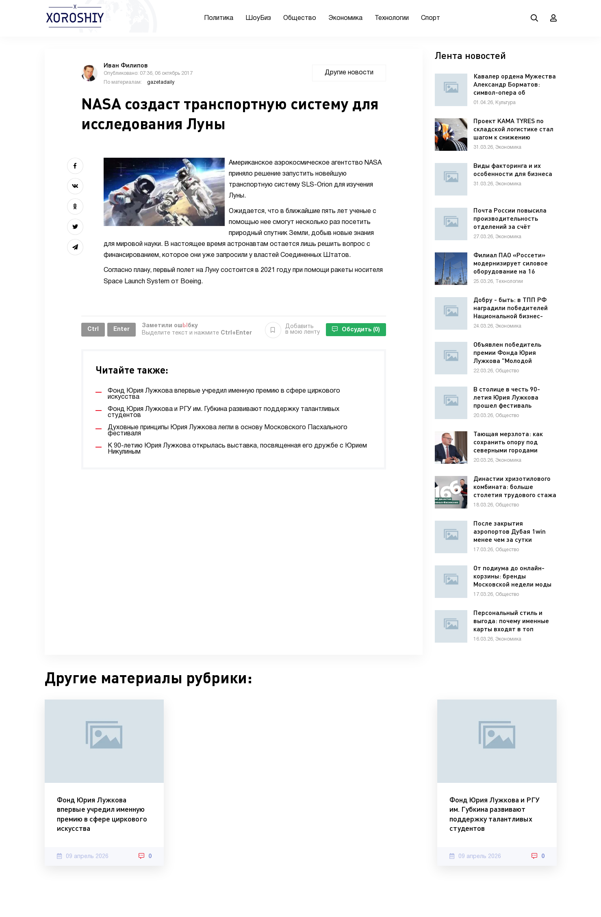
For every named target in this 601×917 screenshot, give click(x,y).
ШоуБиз (258, 18)
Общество (299, 18)
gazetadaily (160, 82)
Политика (218, 18)
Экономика (345, 18)
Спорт (430, 18)
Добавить (292, 329)
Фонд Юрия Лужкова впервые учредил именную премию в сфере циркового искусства (102, 813)
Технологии (392, 18)
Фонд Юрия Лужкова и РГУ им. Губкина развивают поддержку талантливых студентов (494, 813)
